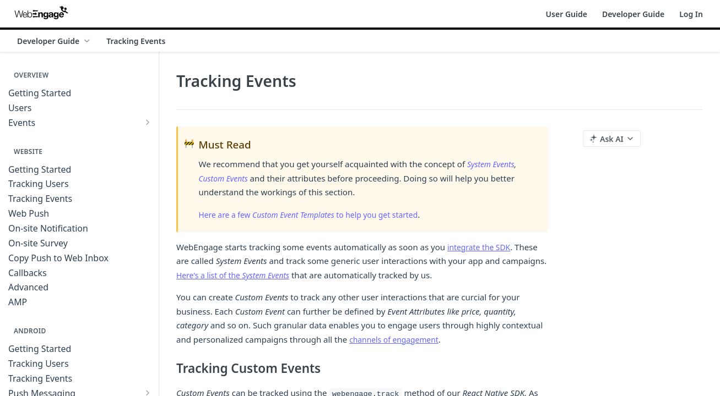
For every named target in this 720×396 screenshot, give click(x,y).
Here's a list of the (237, 275)
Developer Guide (633, 14)
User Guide (566, 14)
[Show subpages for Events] (147, 122)
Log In (691, 14)
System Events (492, 163)
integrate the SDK (481, 246)
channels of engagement (397, 339)
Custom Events (225, 178)
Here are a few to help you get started (317, 214)
